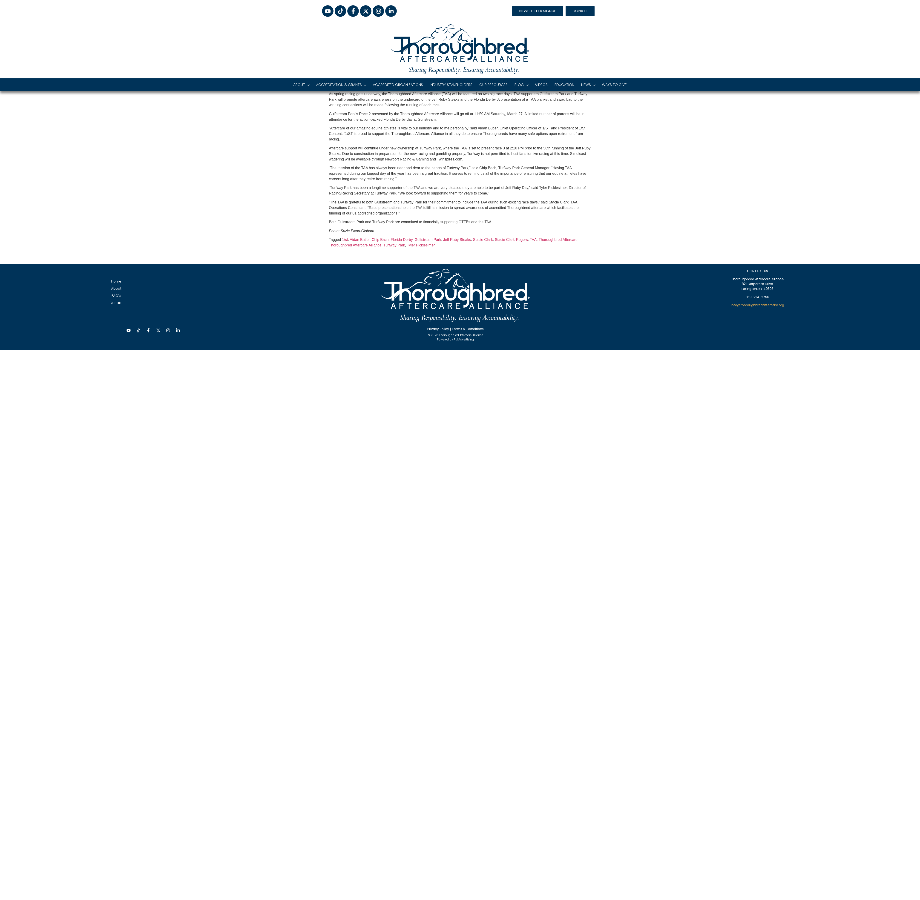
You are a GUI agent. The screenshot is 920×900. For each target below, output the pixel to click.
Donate (116, 302)
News (588, 84)
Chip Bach (380, 240)
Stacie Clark (483, 240)
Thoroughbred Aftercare (558, 240)
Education (564, 84)
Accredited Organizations (398, 84)
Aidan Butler (360, 240)
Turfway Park (394, 245)
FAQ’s (116, 295)
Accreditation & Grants (341, 84)
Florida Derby (402, 240)
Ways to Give (614, 84)
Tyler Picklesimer (421, 245)
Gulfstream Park (427, 240)
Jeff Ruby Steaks (457, 240)
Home (116, 281)
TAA (533, 240)
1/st (345, 240)
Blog (521, 84)
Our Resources (493, 84)
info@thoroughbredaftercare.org (757, 305)
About (301, 84)
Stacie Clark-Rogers (511, 240)
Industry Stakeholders (451, 84)
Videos (541, 84)
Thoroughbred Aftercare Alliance (355, 245)
